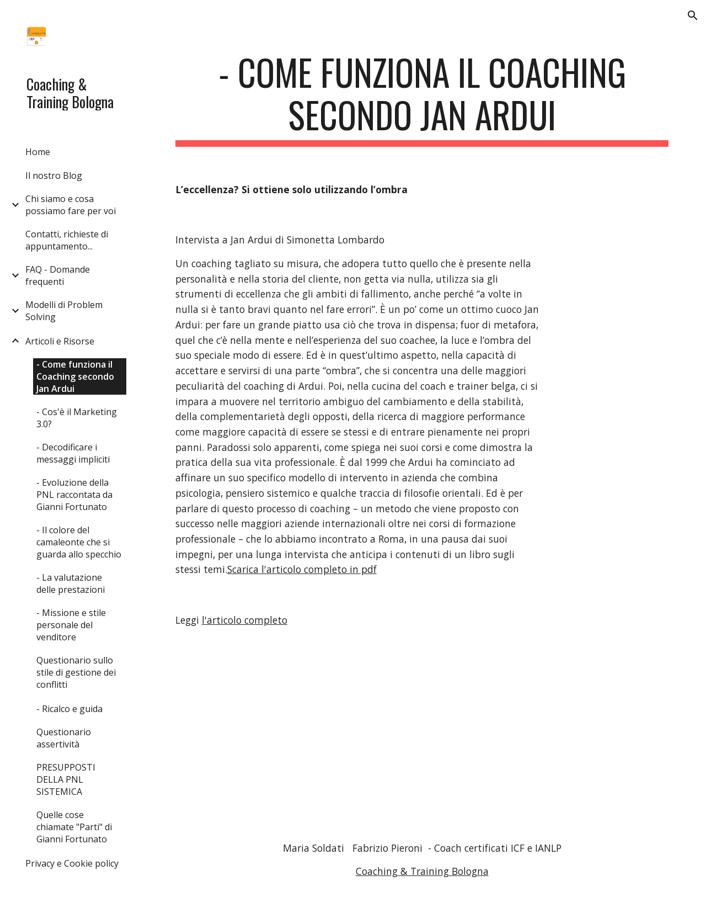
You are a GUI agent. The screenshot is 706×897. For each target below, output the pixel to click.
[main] (422, 98)
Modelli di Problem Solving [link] (64, 311)
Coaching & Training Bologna (422, 871)
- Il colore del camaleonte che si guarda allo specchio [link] (78, 542)
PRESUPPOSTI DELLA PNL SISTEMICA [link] (65, 779)
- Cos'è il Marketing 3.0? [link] (76, 418)
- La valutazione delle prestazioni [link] (70, 583)
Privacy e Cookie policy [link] (72, 863)
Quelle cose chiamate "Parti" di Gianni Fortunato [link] (74, 827)
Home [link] (37, 152)
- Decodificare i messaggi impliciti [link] (73, 453)
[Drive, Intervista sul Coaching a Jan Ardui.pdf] (443, 734)
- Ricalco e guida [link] (69, 709)
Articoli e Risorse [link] (59, 341)
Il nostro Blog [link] (53, 175)
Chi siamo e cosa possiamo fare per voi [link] (70, 205)
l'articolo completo (244, 620)
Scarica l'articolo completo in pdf (302, 569)
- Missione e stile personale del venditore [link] (71, 625)
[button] (693, 15)
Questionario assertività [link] (63, 738)
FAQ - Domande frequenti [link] (57, 275)
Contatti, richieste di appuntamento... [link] (66, 240)
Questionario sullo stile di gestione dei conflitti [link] (76, 672)
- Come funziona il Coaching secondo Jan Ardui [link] (75, 376)
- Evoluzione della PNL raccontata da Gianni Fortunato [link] (74, 494)
